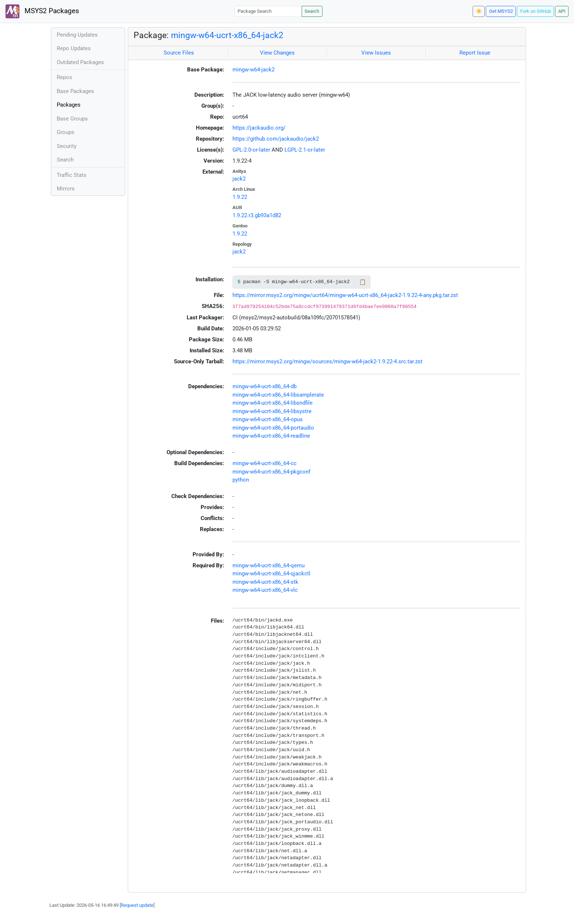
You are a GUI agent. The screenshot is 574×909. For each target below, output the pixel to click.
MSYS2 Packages (42, 11)
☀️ (479, 11)
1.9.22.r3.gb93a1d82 (256, 215)
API (562, 11)
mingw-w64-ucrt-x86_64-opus (267, 419)
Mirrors (66, 188)
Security (67, 146)
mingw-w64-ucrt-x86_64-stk (265, 582)
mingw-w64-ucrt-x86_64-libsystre (272, 411)
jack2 (239, 178)
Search (312, 11)
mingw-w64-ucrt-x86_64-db (264, 386)
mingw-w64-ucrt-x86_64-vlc (265, 590)
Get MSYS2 (501, 11)
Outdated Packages (80, 62)
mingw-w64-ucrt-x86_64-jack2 (227, 35)
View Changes (277, 52)
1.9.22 (239, 197)
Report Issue (474, 52)
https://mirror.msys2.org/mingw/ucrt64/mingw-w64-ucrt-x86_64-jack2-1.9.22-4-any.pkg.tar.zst (345, 295)
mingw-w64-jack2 (253, 69)
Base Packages (75, 91)
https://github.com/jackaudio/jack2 (275, 139)
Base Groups (72, 118)
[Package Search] (268, 11)
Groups (65, 132)
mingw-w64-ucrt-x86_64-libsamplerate (278, 395)
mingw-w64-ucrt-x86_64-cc (264, 463)
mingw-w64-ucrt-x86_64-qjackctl (271, 573)
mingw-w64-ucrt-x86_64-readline (271, 436)
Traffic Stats (71, 175)
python (240, 479)
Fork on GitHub (535, 11)
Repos (64, 77)
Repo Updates (74, 48)
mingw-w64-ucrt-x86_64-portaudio (273, 427)
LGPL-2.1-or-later (304, 149)
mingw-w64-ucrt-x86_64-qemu (268, 565)
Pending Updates (77, 34)
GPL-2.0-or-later (251, 149)
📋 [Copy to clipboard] (362, 282)
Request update (137, 905)
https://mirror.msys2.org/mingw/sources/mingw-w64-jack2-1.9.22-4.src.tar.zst (327, 361)
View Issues (376, 52)
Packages (69, 104)
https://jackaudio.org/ (259, 128)
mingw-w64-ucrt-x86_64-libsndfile (272, 403)
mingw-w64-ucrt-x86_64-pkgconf (271, 471)
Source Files (179, 52)
